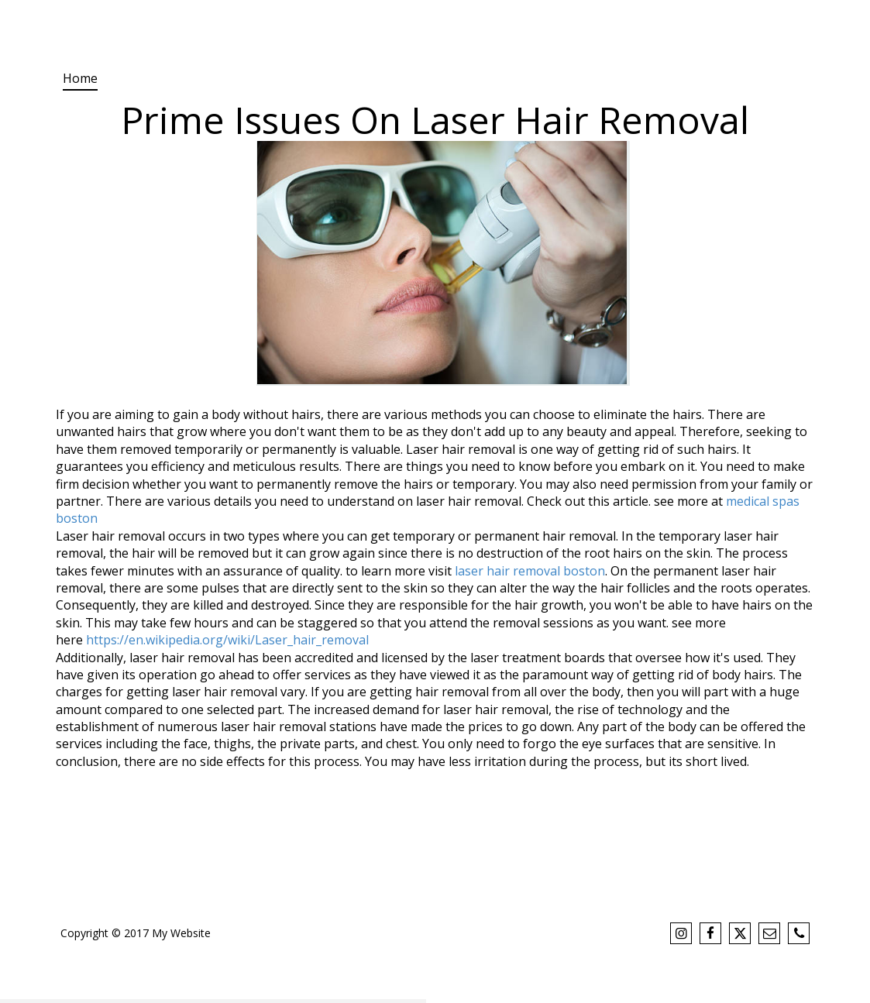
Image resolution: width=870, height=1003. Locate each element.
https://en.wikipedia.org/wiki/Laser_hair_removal (227, 639)
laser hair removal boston (530, 570)
